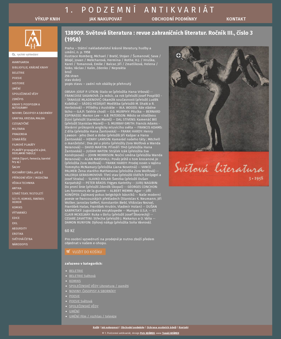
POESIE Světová (80, 301)
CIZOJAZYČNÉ (20, 123)
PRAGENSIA (19, 134)
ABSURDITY (19, 228)
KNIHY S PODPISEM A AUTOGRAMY (26, 106)
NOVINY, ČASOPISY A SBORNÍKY (32, 113)
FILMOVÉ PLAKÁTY (23, 144)
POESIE (17, 78)
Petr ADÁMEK (147, 333)
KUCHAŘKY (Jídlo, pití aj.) (27, 172)
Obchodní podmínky (174, 19)
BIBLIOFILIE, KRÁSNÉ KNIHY (30, 67)
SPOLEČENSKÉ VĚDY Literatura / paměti (99, 286)
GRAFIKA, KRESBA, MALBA (28, 118)
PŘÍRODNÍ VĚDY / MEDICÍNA (30, 177)
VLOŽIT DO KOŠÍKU (87, 252)
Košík (96, 327)
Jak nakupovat (105, 19)
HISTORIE (18, 83)
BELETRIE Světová (82, 276)
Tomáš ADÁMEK (170, 333)
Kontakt (236, 19)
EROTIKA (17, 233)
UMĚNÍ (16, 88)
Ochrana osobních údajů (161, 327)
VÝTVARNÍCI (19, 212)
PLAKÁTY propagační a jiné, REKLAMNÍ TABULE (29, 151)
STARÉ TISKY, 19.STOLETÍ (27, 193)
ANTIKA (16, 188)
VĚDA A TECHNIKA (23, 183)
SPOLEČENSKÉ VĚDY (25, 93)
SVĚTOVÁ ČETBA (22, 239)
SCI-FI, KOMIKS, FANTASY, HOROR (28, 200)
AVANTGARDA (20, 62)
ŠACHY (16, 167)
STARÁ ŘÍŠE (19, 139)
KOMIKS (17, 207)
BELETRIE (18, 72)
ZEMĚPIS (17, 99)
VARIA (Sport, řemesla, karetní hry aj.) (31, 160)
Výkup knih (47, 19)
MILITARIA (18, 128)
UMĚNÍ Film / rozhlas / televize (93, 316)
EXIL (15, 223)
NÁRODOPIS (20, 244)
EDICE (16, 218)
